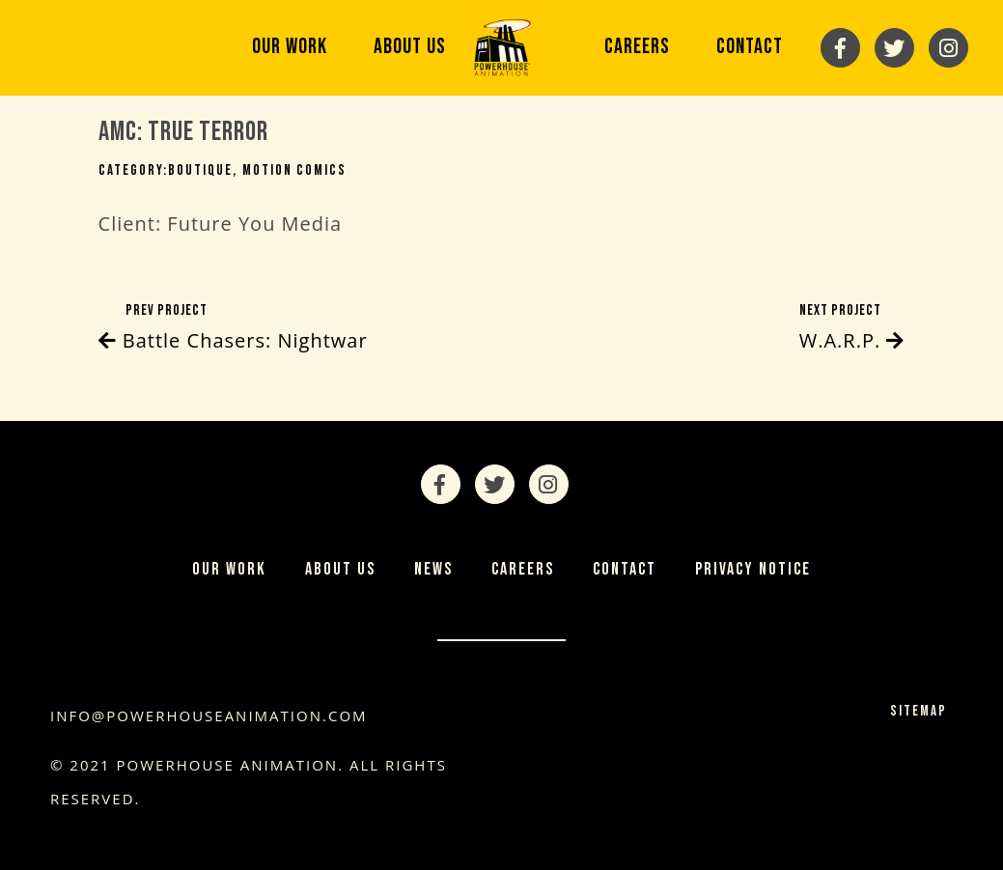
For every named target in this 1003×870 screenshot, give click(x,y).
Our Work (289, 47)
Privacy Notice (753, 569)
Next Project (852, 329)
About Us (410, 47)
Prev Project (233, 329)
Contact (749, 47)
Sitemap (918, 711)
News (433, 569)
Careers (637, 47)
